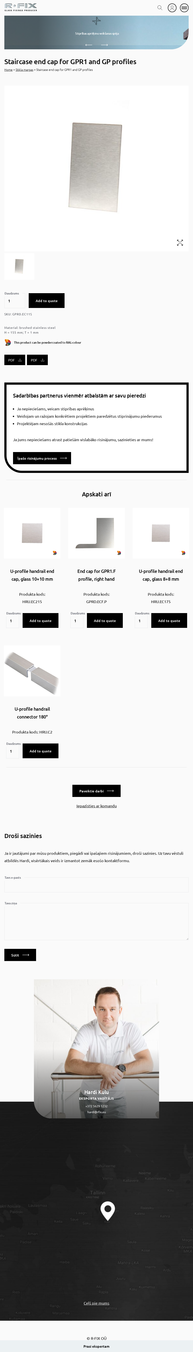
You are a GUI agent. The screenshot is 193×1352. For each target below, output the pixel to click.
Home (8, 69)
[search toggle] (160, 7)
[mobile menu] (184, 7)
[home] (20, 8)
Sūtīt (20, 955)
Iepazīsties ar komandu (97, 805)
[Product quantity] (15, 301)
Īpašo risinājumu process (42, 458)
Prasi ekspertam (96, 1346)
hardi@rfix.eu (96, 1112)
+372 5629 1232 (96, 1106)
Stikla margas (24, 69)
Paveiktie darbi (96, 790)
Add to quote (47, 300)
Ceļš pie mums (96, 1303)
